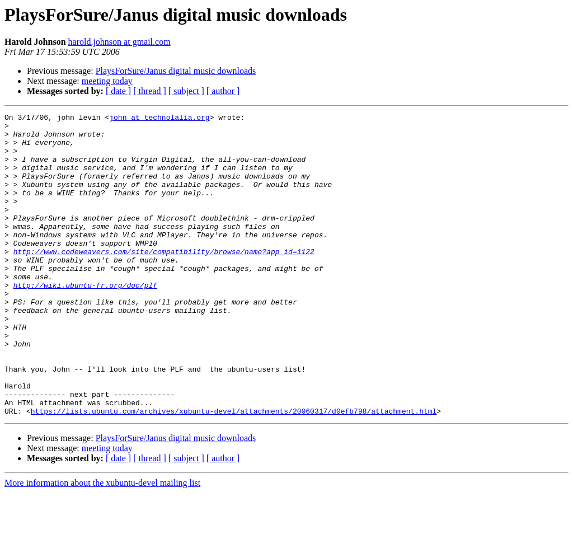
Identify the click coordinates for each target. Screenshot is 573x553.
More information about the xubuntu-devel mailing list (102, 543)
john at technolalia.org (159, 119)
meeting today (107, 81)
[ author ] (223, 91)
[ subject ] (186, 91)
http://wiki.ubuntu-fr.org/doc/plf (85, 320)
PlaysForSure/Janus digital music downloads (176, 71)
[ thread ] (149, 91)
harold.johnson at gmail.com (119, 41)
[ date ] (118, 91)
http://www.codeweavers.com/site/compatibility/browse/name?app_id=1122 (163, 280)
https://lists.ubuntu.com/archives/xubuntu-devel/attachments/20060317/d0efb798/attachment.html (233, 471)
